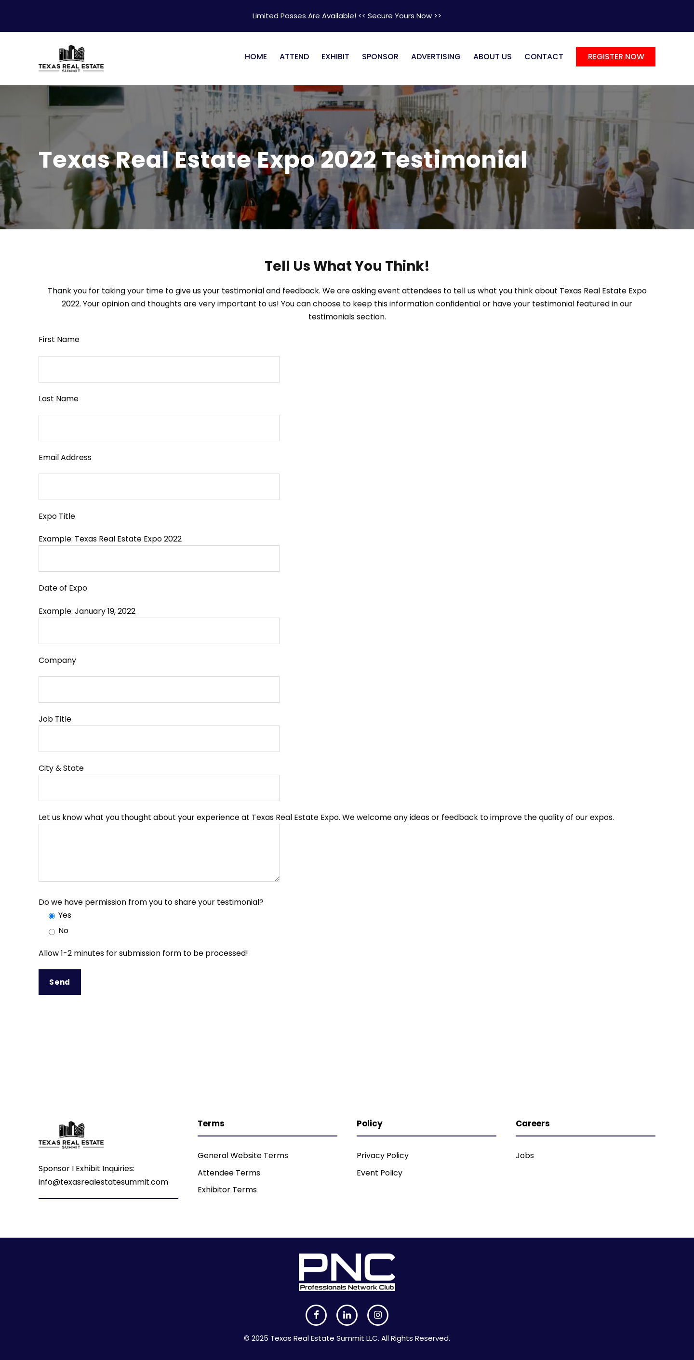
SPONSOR (380, 56)
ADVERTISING (436, 56)
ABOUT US (492, 56)
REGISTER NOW (616, 56)
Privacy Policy (383, 1155)
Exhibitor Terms (227, 1189)
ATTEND (294, 56)
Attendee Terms (229, 1172)
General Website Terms (243, 1155)
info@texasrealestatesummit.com (103, 1182)
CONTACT (543, 56)
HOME (256, 56)
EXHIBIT (335, 56)
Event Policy (379, 1172)
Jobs (525, 1155)
